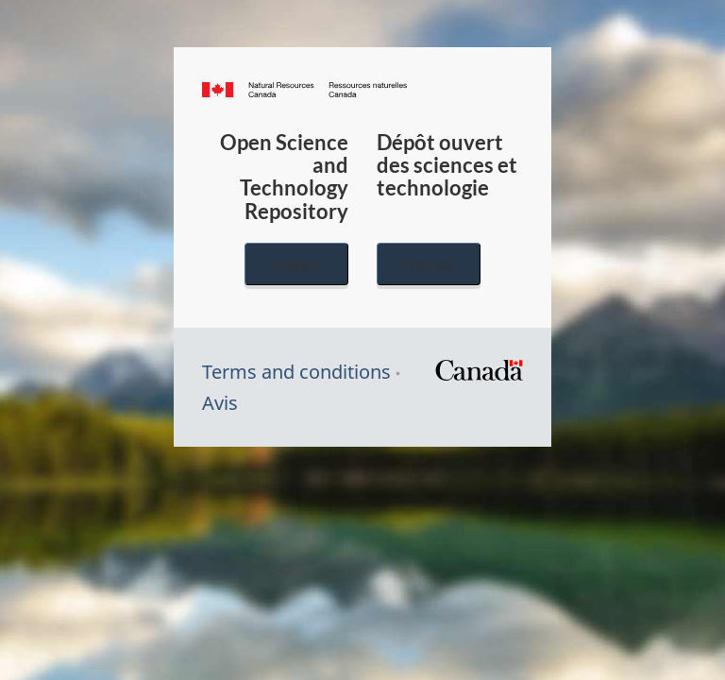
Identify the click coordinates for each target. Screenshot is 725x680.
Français (428, 264)
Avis (220, 403)
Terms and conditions (296, 371)
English (296, 264)
